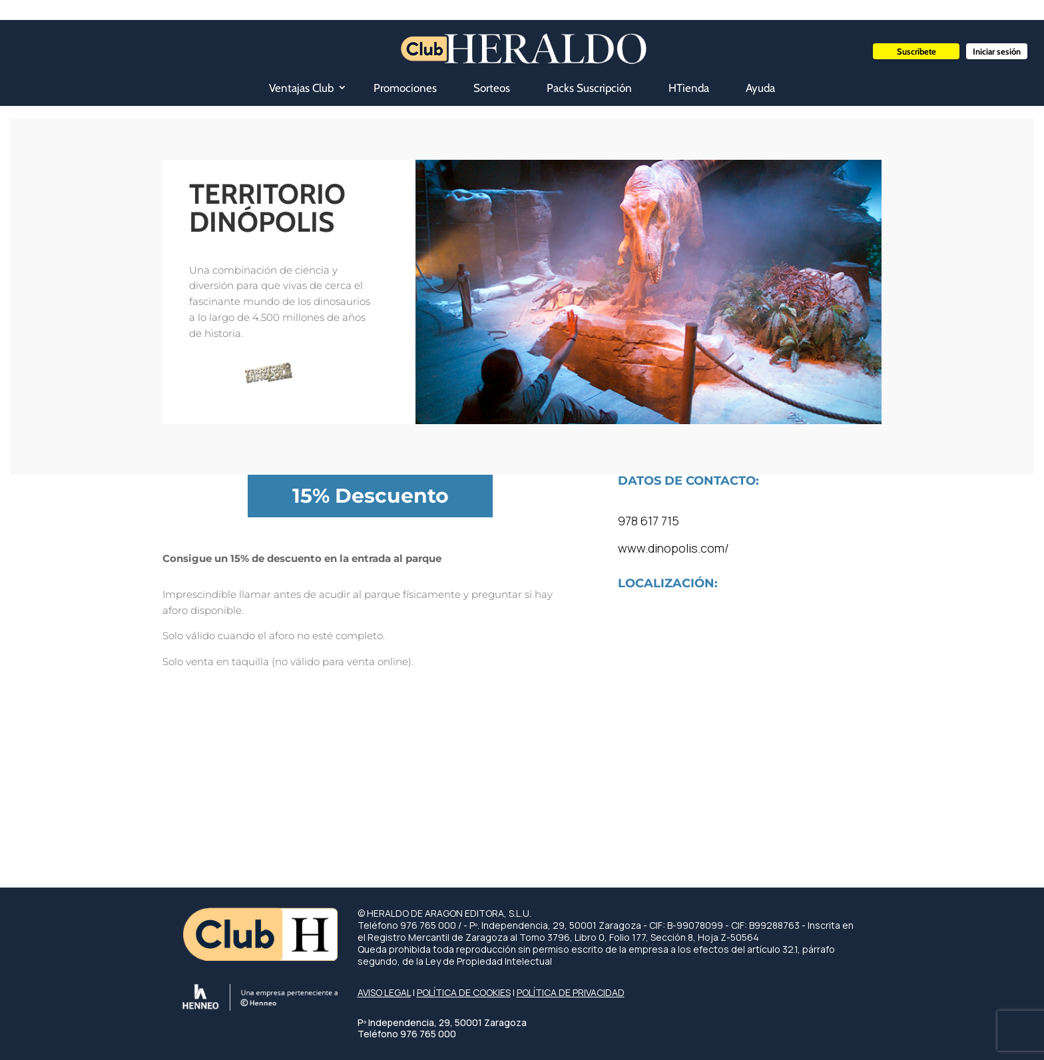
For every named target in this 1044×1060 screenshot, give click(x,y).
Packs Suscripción (589, 88)
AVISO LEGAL (384, 992)
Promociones (405, 88)
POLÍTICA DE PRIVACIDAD (571, 992)
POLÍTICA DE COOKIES (464, 992)
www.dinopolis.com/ (673, 548)
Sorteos (491, 88)
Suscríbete (916, 51)
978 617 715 (648, 521)
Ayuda (760, 88)
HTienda (688, 88)
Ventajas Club (301, 88)
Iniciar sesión (997, 51)
